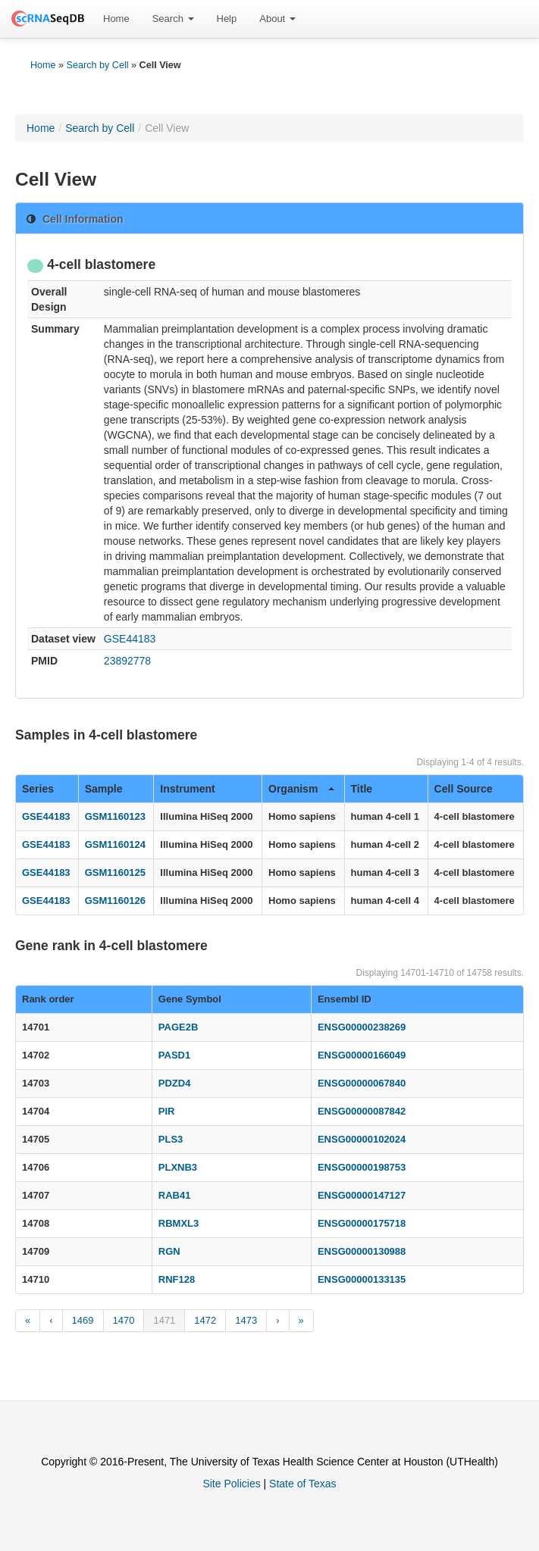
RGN (169, 1251)
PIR (166, 1111)
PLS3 (170, 1139)
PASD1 (174, 1055)
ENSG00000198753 (362, 1167)
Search (173, 18)
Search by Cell (98, 65)
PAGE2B (178, 1027)
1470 (124, 1320)
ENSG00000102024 (362, 1139)
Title (362, 789)
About (277, 18)
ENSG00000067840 (362, 1083)
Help (227, 18)
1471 (164, 1320)
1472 (205, 1320)
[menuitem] (116, 19)
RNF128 (176, 1279)
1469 (83, 1320)
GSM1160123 (115, 816)
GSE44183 (130, 639)
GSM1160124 (115, 844)
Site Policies (231, 1484)
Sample (104, 789)
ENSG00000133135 (362, 1279)
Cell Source (463, 789)
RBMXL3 (178, 1223)
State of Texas (302, 1484)
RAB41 (174, 1195)
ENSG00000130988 (362, 1251)
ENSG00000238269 (362, 1027)
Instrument (187, 789)
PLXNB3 (177, 1167)
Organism (301, 789)
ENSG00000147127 (362, 1195)
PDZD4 (174, 1083)
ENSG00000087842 (362, 1111)
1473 (246, 1320)
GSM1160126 (115, 900)
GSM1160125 (115, 872)
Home (116, 18)
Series (38, 789)
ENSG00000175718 (362, 1223)
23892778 (127, 661)
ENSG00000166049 (362, 1055)
